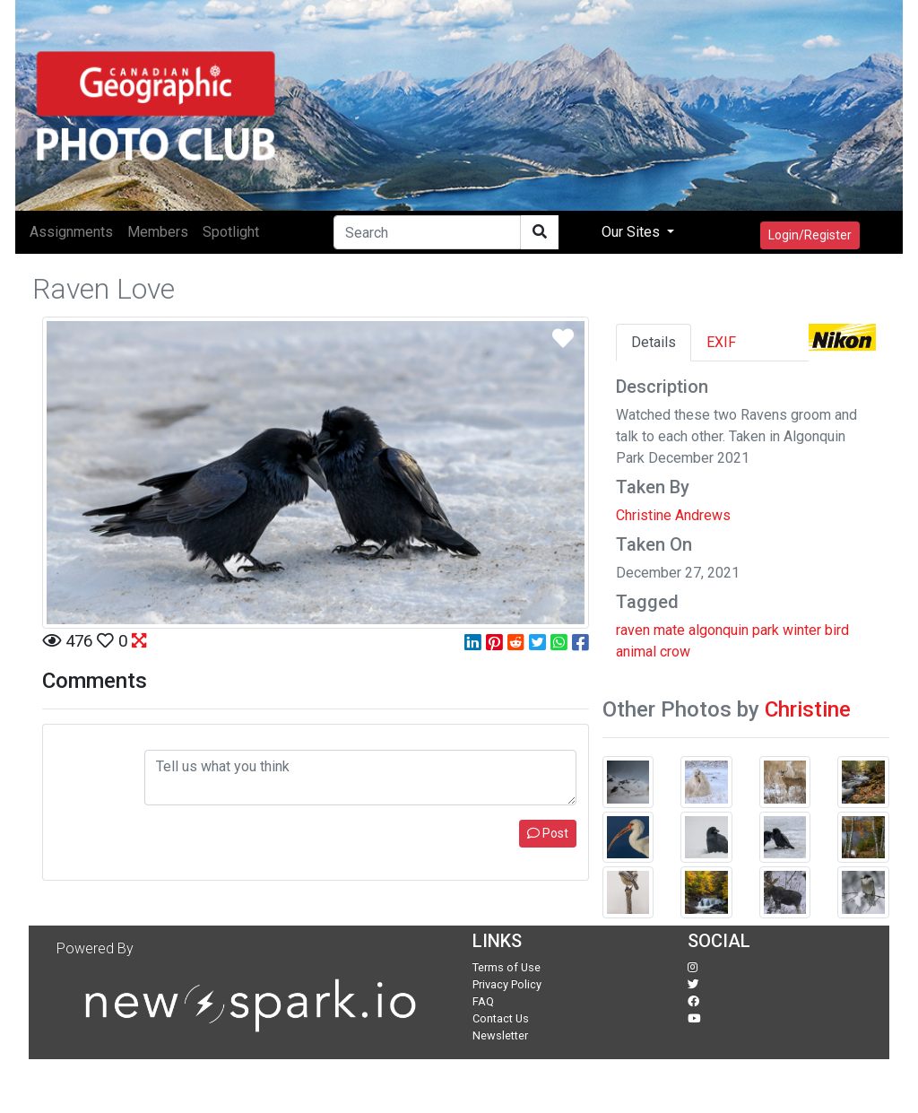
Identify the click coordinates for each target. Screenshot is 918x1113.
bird (837, 630)
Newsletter (500, 1035)
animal (636, 651)
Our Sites (632, 231)
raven (633, 630)
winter (802, 630)
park (765, 630)
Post (547, 833)
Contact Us (500, 1018)
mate (669, 630)
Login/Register (810, 235)
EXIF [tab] (721, 342)
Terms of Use (506, 967)
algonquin (718, 630)
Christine (808, 709)
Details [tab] (653, 342)
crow (675, 651)
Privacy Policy (506, 984)
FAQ (483, 1001)
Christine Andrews (673, 515)
